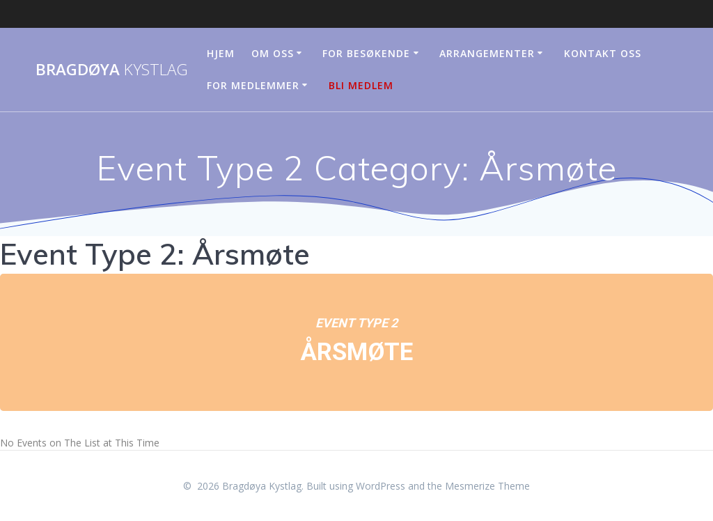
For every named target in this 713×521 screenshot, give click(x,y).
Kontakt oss (602, 53)
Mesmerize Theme (487, 485)
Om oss (272, 53)
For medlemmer (253, 85)
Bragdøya (112, 69)
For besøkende (366, 53)
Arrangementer (487, 53)
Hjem (221, 53)
